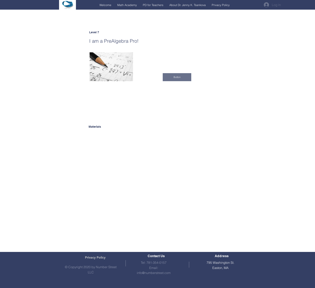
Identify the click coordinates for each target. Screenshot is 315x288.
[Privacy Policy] (95, 258)
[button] (177, 77)
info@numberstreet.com (154, 273)
